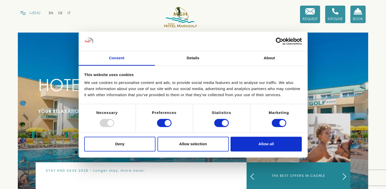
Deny (120, 144)
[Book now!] (358, 14)
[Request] (310, 14)
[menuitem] (51, 12)
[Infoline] (335, 14)
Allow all (266, 144)
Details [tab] (193, 58)
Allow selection (193, 144)
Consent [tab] (116, 58)
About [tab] (269, 58)
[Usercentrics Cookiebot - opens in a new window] (279, 41)
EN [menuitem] (51, 13)
